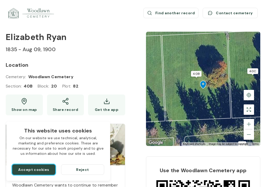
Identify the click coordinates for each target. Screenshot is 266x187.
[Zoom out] (249, 134)
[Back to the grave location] (249, 95)
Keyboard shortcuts (194, 144)
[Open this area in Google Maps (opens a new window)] (155, 142)
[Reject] (82, 169)
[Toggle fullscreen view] (249, 109)
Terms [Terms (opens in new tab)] (255, 144)
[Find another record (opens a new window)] (170, 13)
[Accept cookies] (33, 169)
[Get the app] (106, 105)
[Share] (65, 105)
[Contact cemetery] (230, 13)
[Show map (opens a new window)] (24, 105)
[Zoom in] (249, 124)
